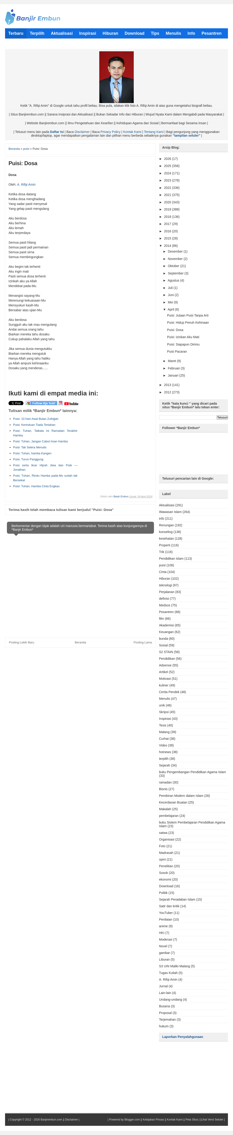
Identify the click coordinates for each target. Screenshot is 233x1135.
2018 (168, 217)
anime (163, 926)
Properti (164, 545)
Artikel (163, 672)
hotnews (165, 752)
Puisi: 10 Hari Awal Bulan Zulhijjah (35, 419)
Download (166, 886)
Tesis (162, 725)
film (161, 618)
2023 (168, 180)
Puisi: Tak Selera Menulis (29, 447)
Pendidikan (167, 658)
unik (162, 705)
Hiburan (164, 578)
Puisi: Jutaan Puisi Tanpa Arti (187, 315)
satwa (163, 833)
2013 (168, 385)
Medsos (164, 605)
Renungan (166, 525)
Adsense (165, 665)
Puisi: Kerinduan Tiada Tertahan (34, 424)
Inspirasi (165, 718)
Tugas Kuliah (168, 973)
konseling (166, 532)
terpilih (163, 759)
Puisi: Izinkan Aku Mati (183, 337)
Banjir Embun (120, 496)
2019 (168, 209)
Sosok (163, 873)
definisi (164, 598)
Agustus (174, 280)
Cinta (163, 572)
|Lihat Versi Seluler (211, 1119)
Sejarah (164, 765)
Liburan (164, 959)
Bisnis (163, 789)
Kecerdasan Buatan (173, 802)
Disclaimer (82, 132)
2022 (168, 188)
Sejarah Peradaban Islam (177, 899)
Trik (161, 552)
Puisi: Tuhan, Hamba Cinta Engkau (36, 486)
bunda (163, 638)
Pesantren (166, 612)
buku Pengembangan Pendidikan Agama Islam (192, 772)
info (161, 518)
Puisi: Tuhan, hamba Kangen (32, 453)
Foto (162, 846)
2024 (168, 173)
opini (162, 859)
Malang (164, 732)
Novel (163, 946)
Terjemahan (167, 1019)
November (175, 259)
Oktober (174, 266)
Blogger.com (132, 1119)
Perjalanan (166, 592)
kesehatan (166, 538)
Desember (175, 251)
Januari (173, 375)
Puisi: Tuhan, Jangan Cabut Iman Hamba (40, 441)
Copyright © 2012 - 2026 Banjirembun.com (36, 1119)
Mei (171, 302)
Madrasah (166, 853)
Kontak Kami (132, 132)
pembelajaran (169, 816)
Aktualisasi (166, 505)
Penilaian (165, 919)
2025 (168, 166)
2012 (168, 392)
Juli (170, 288)
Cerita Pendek (169, 692)
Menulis (164, 698)
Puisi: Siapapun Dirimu (183, 344)
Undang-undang (170, 999)
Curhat (164, 738)
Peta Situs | (192, 1119)
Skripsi (164, 712)
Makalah (165, 809)
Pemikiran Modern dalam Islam (181, 796)
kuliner (163, 685)
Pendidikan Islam (171, 558)
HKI (161, 933)
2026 (168, 159)
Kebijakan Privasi (153, 1119)
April (171, 309)
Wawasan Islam (170, 512)
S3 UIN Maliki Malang (174, 966)
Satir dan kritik (169, 906)
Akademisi (166, 625)
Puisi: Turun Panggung (28, 459)
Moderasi (165, 939)
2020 (168, 202)
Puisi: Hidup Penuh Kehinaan (188, 322)
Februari (174, 368)
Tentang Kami (154, 132)
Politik (163, 893)
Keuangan (166, 632)
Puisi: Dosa (175, 330)
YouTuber (166, 913)
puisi (162, 565)
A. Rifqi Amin (26, 184)
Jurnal (163, 986)
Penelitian (166, 866)
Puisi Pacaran (177, 351)
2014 (168, 246)
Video (163, 745)
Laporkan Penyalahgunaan (182, 1037)
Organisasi (166, 839)
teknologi (165, 585)
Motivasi (165, 678)
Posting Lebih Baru (21, 642)
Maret (172, 361)
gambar (164, 953)
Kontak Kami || (176, 1119)
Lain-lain (165, 993)
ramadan (165, 782)
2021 (168, 195)
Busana (164, 1006)
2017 (168, 224)
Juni (171, 295)
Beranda (80, 642)
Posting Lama (143, 642)
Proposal (165, 1013)
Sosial (163, 645)
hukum (164, 1026)
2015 (168, 238)
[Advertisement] (113, 437)
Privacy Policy (110, 132)
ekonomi (165, 879)
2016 (168, 231)
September (176, 273)
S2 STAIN (166, 652)
